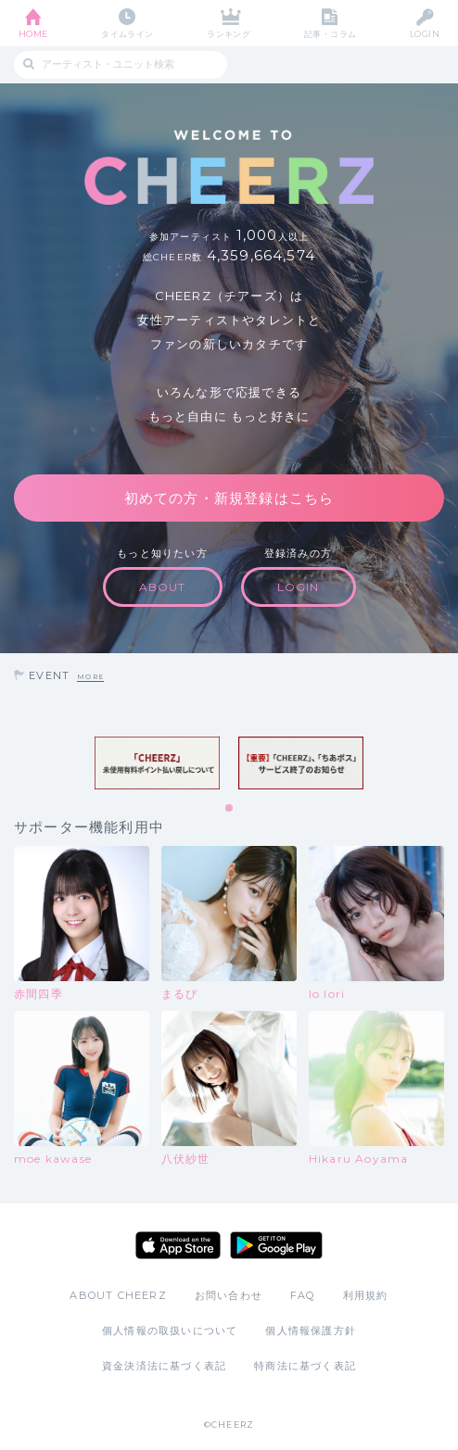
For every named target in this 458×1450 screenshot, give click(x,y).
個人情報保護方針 (310, 1330)
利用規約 (365, 1295)
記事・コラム (330, 34)
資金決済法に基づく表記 (164, 1365)
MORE (90, 677)
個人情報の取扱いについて (169, 1330)
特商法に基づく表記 (305, 1365)
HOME (33, 34)
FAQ (302, 1295)
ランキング (228, 34)
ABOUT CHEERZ (118, 1295)
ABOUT (162, 587)
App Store (178, 1245)
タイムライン (127, 34)
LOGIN (424, 34)
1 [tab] (230, 808)
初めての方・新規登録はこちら (229, 498)
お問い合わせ (228, 1295)
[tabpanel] (157, 762)
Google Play (276, 1245)
